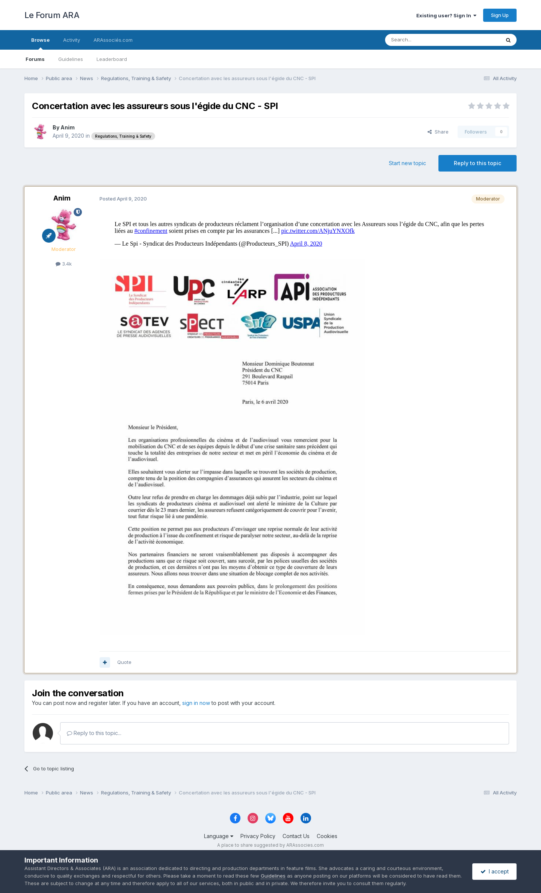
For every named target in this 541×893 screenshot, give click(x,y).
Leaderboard (112, 59)
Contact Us (296, 836)
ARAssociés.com (113, 40)
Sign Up (500, 15)
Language (218, 836)
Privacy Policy (257, 836)
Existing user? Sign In (446, 15)
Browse (40, 43)
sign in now (196, 703)
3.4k (64, 264)
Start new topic (407, 163)
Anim (67, 127)
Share (438, 132)
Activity (71, 40)
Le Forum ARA (51, 15)
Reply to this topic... (94, 733)
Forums (35, 59)
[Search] (423, 40)
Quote (124, 662)
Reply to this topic (477, 163)
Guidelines (70, 59)
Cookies (327, 836)
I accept (495, 871)
